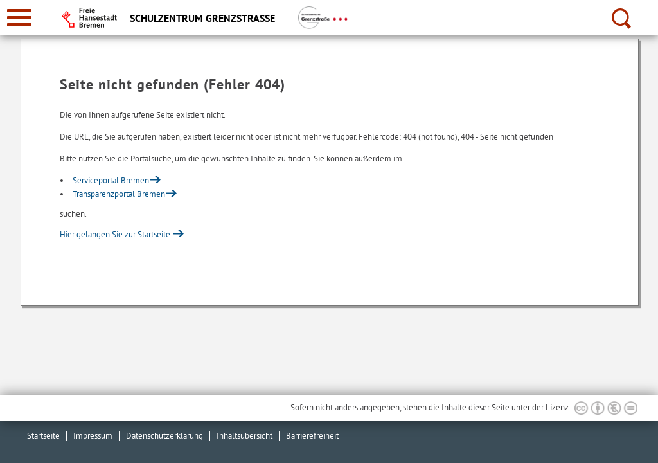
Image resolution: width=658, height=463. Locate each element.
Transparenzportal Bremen (119, 193)
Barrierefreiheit (312, 435)
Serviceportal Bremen (111, 180)
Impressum (92, 435)
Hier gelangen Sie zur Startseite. (116, 234)
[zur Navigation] (19, 17)
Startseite (43, 435)
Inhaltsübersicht (244, 435)
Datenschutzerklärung (164, 435)
